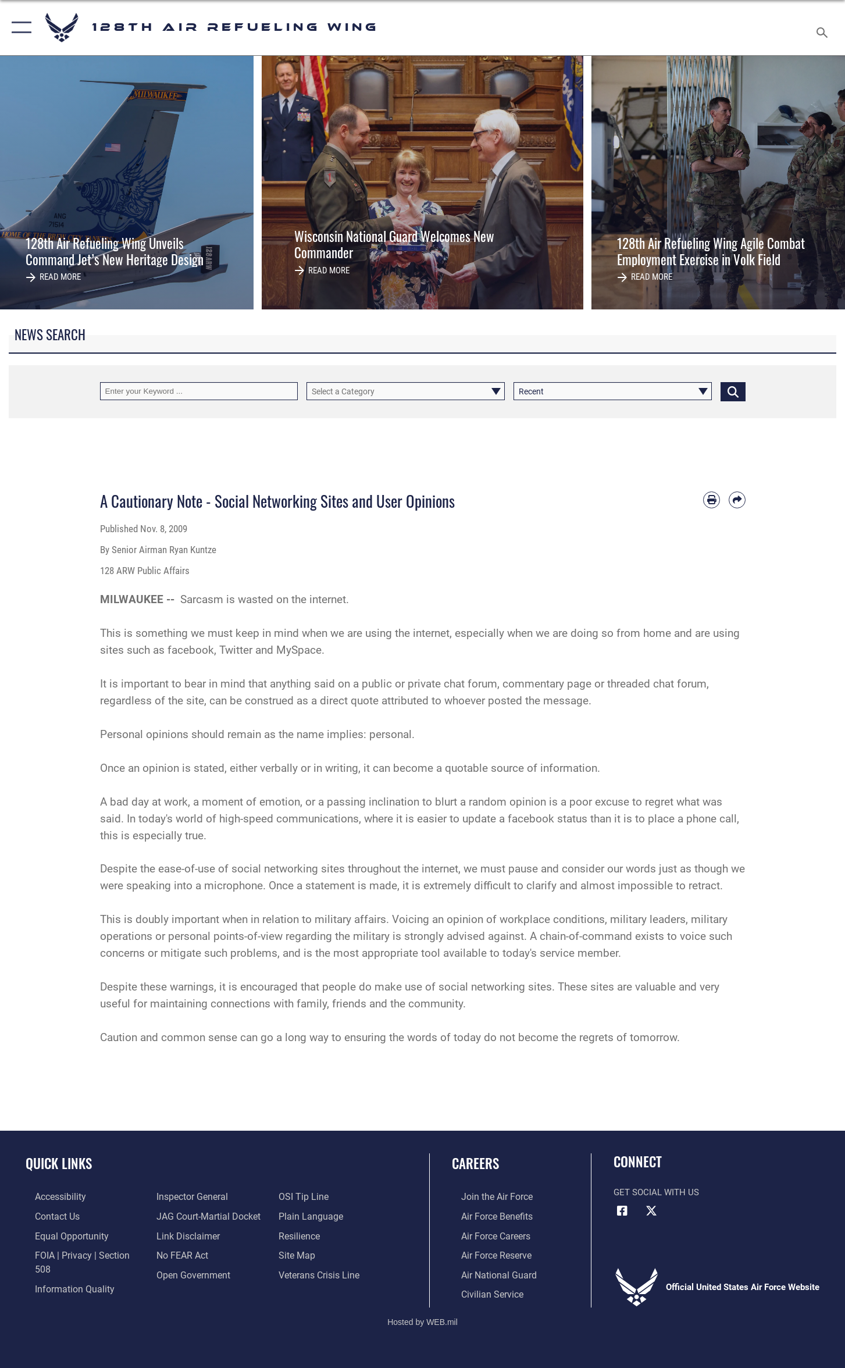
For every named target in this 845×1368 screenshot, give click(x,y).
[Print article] (711, 499)
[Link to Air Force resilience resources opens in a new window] (301, 1235)
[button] (19, 27)
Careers (475, 1163)
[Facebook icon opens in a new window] (622, 1211)
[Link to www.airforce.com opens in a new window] (486, 1196)
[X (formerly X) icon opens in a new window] (651, 1211)
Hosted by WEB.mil (422, 1319)
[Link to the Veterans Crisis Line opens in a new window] (320, 1273)
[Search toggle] (824, 28)
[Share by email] (737, 499)
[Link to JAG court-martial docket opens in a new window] (204, 1215)
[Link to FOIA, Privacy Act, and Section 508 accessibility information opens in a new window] (79, 1254)
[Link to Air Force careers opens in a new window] (486, 1235)
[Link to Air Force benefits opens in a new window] (486, 1215)
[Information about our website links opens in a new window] (184, 1235)
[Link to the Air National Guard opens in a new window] (487, 1273)
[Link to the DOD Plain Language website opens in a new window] (310, 1215)
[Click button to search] (733, 391)
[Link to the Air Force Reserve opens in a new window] (486, 1254)
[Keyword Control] (199, 391)
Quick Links (59, 1163)
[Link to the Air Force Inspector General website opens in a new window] (188, 1196)
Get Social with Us (656, 1192)
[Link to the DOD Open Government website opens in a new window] (188, 1273)
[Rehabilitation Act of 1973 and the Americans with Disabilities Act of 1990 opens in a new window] (51, 1196)
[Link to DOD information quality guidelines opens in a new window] (63, 1273)
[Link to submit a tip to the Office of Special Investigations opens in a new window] (304, 1196)
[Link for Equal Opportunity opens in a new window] (60, 1235)
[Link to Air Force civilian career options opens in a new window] (481, 1292)
